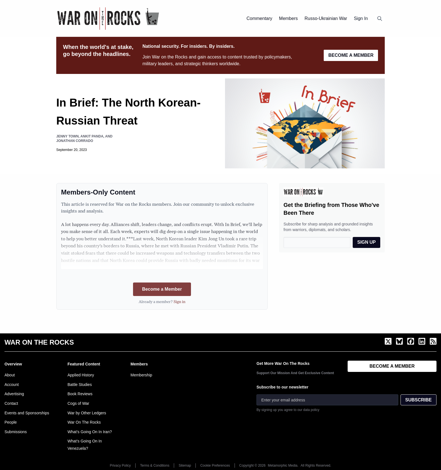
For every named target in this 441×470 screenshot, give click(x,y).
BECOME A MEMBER (351, 55)
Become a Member (162, 289)
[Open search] (380, 18)
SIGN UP (366, 242)
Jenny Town (67, 136)
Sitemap (185, 465)
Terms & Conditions (154, 465)
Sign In (361, 18)
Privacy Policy (120, 465)
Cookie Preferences (215, 465)
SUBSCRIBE (418, 399)
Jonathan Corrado (74, 141)
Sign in (179, 302)
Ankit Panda (92, 136)
